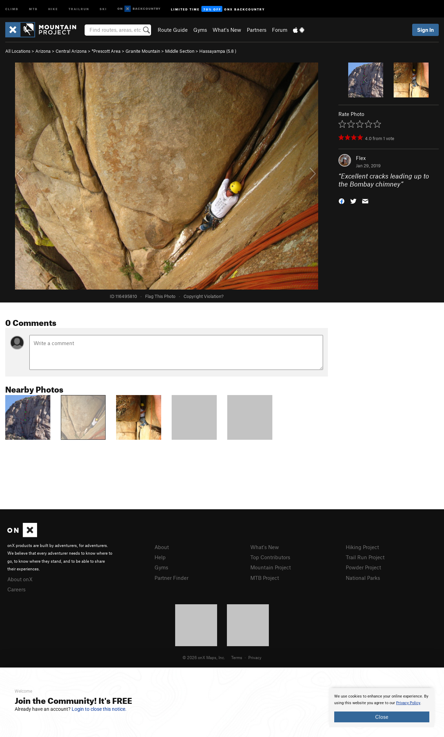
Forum (279, 30)
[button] (341, 200)
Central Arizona (71, 51)
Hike (53, 8)
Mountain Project (270, 567)
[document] (381, 707)
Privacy (255, 657)
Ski (103, 8)
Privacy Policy (408, 703)
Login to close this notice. (99, 709)
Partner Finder (171, 578)
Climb (12, 8)
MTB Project (264, 578)
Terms (236, 657)
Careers (16, 589)
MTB (33, 8)
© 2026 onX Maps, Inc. (203, 657)
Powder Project (363, 567)
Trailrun (79, 8)
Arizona (43, 51)
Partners (256, 30)
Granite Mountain (143, 51)
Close (381, 717)
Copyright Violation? (203, 296)
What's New (227, 30)
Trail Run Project (365, 557)
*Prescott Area (106, 51)
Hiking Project (362, 547)
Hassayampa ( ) (217, 51)
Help (160, 557)
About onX (20, 579)
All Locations (17, 51)
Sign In (425, 30)
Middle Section (179, 51)
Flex (361, 158)
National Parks (363, 578)
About (162, 547)
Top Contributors (270, 557)
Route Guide (173, 30)
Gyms (200, 30)
